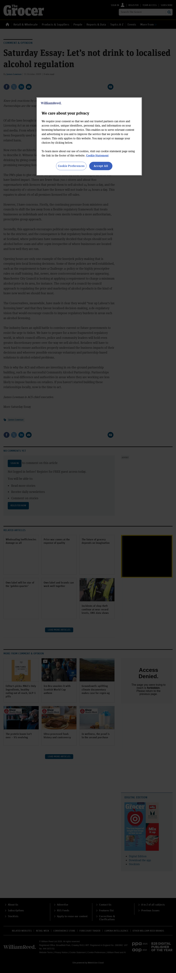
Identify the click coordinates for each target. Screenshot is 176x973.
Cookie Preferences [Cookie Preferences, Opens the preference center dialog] (71, 166)
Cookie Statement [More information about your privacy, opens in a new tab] (97, 155)
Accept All (101, 166)
